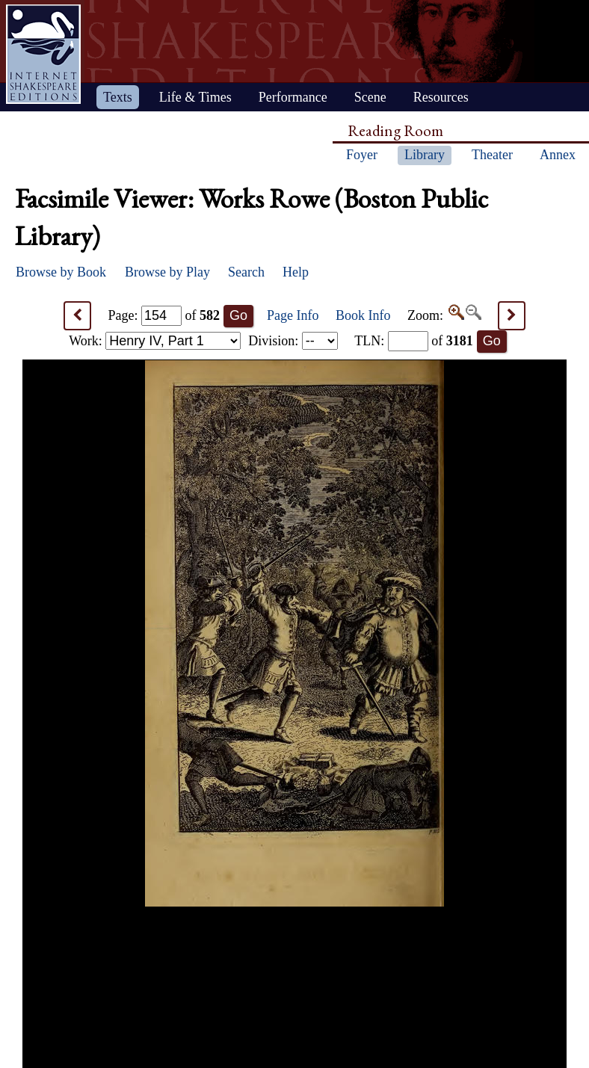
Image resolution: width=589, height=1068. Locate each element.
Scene (370, 97)
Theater (492, 154)
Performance (293, 97)
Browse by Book (61, 272)
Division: (293, 340)
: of (413, 340)
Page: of (164, 315)
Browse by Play (167, 272)
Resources (441, 97)
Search (246, 272)
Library (424, 154)
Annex (558, 154)
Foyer (361, 154)
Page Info (292, 315)
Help (296, 272)
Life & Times (195, 97)
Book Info (363, 315)
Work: (155, 340)
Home (43, 54)
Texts (117, 97)
